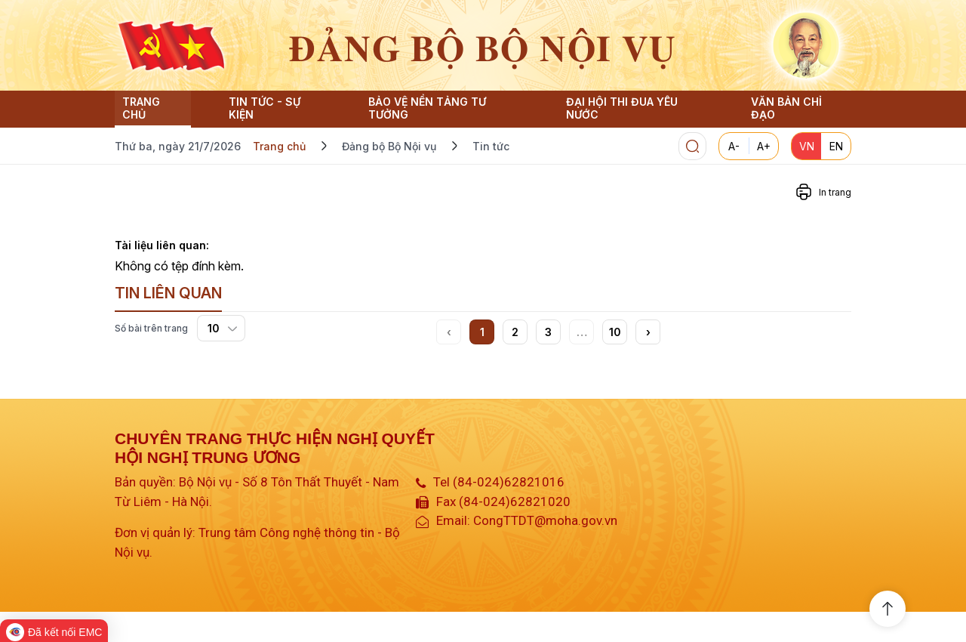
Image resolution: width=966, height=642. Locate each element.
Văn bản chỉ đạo (786, 108)
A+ (764, 146)
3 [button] (548, 332)
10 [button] (615, 332)
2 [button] (515, 332)
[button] (647, 331)
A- (734, 146)
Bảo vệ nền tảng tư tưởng (427, 108)
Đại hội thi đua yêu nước (622, 108)
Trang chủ (279, 146)
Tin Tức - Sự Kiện (264, 108)
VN (806, 146)
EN (836, 146)
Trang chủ (141, 108)
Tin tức (490, 146)
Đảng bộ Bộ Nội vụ (389, 146)
